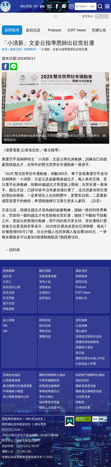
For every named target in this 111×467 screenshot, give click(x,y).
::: (55, 16)
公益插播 (81, 325)
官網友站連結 (11, 374)
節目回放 (45, 325)
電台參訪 (81, 331)
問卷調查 (9, 308)
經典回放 (49, 6)
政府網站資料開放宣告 (16, 424)
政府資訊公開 (11, 287)
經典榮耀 (9, 270)
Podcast (54, 30)
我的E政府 (82, 380)
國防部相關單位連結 (52, 374)
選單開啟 (107, 6)
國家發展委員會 (86, 385)
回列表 (14, 250)
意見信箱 (9, 292)
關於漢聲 (45, 270)
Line (63, 6)
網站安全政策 (34, 418)
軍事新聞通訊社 (49, 391)
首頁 (5, 49)
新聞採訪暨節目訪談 (89, 336)
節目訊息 (33, 30)
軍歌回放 (45, 331)
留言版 (80, 352)
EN (36, 6)
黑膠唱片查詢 (84, 347)
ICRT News (76, 30)
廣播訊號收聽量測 (87, 341)
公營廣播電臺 (11, 380)
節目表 (7, 276)
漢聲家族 (45, 287)
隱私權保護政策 (12, 418)
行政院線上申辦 (86, 363)
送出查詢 (100, 6)
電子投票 (9, 303)
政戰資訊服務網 (49, 385)
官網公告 (99, 30)
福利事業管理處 (49, 402)
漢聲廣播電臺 (5, 6)
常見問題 (9, 298)
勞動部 (80, 402)
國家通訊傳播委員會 (89, 391)
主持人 (7, 281)
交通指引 (45, 292)
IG (71, 6)
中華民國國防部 (49, 380)
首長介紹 (45, 281)
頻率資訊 (45, 298)
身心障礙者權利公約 (16, 396)
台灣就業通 (83, 407)
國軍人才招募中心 (50, 407)
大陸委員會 (83, 396)
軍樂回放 (45, 336)
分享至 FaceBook (5, 66)
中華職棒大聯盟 (13, 391)
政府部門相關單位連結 (90, 374)
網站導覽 (26, 6)
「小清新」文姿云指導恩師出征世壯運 (62, 49)
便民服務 (81, 320)
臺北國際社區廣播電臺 (17, 385)
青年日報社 (46, 396)
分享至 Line (13, 66)
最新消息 (16, 49)
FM (5, 325)
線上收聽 (42, 6)
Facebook (56, 6)
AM (5, 331)
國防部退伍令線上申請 (90, 358)
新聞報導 (12, 30)
